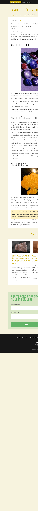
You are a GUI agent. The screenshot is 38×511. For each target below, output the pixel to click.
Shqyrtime (17, 338)
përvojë (24, 338)
